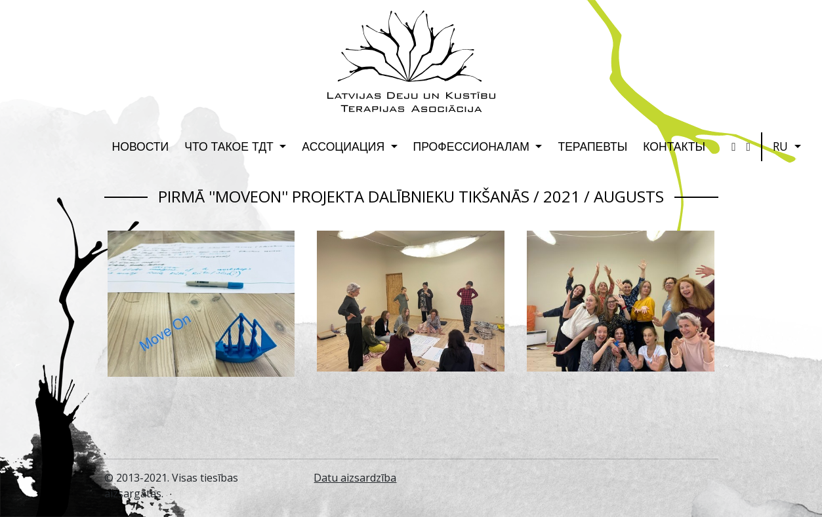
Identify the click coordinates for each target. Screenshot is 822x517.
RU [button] (782, 146)
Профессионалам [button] (473, 146)
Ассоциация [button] (345, 146)
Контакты (674, 146)
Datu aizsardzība (355, 477)
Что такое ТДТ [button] (230, 146)
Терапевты (592, 146)
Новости (140, 146)
